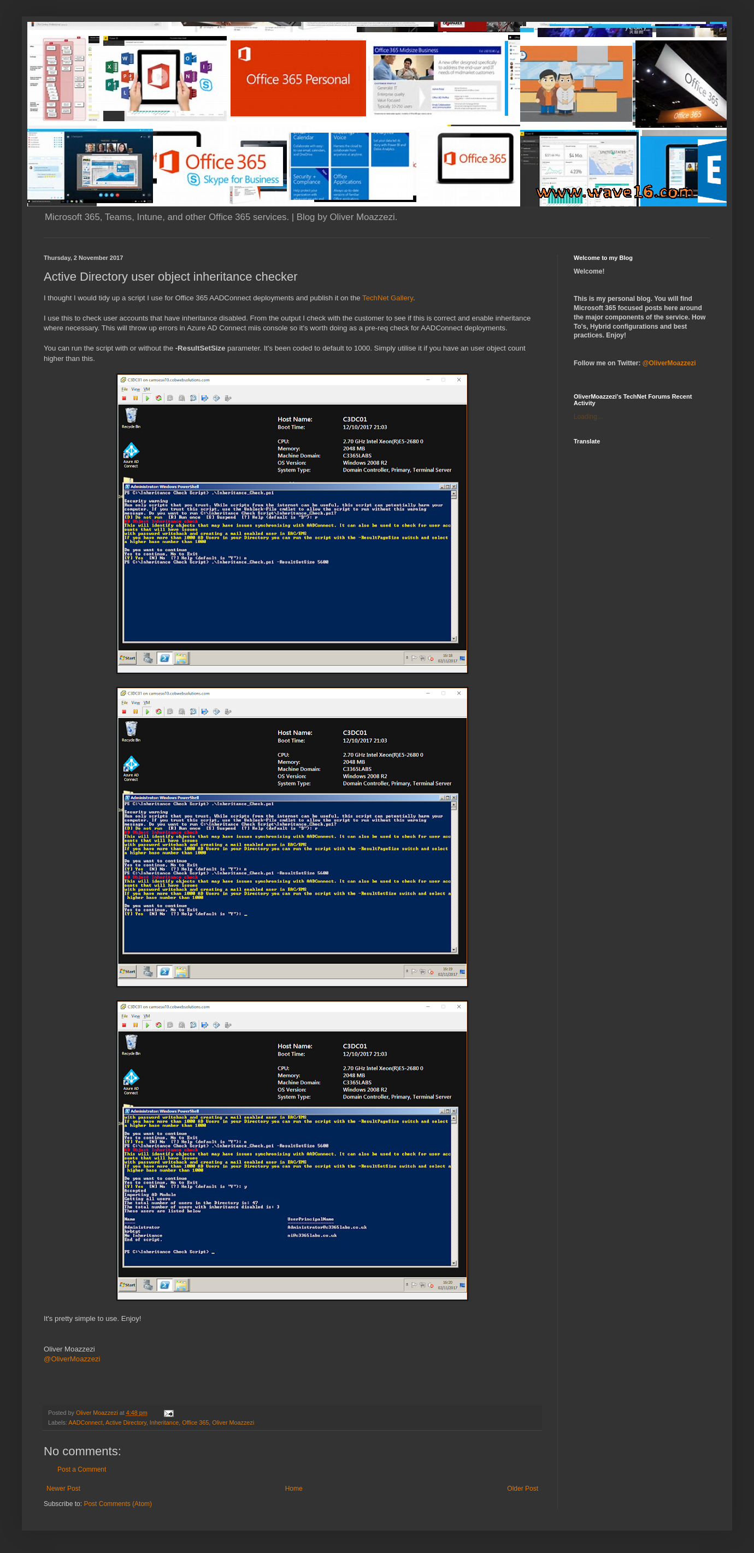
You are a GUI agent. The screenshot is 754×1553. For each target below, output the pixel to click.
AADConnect (85, 1422)
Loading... (588, 416)
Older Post (522, 1488)
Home (294, 1488)
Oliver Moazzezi (233, 1422)
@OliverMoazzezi (72, 1359)
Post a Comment (81, 1469)
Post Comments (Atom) (118, 1504)
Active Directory (125, 1422)
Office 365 (195, 1422)
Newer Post (63, 1488)
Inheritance (164, 1422)
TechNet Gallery (387, 298)
